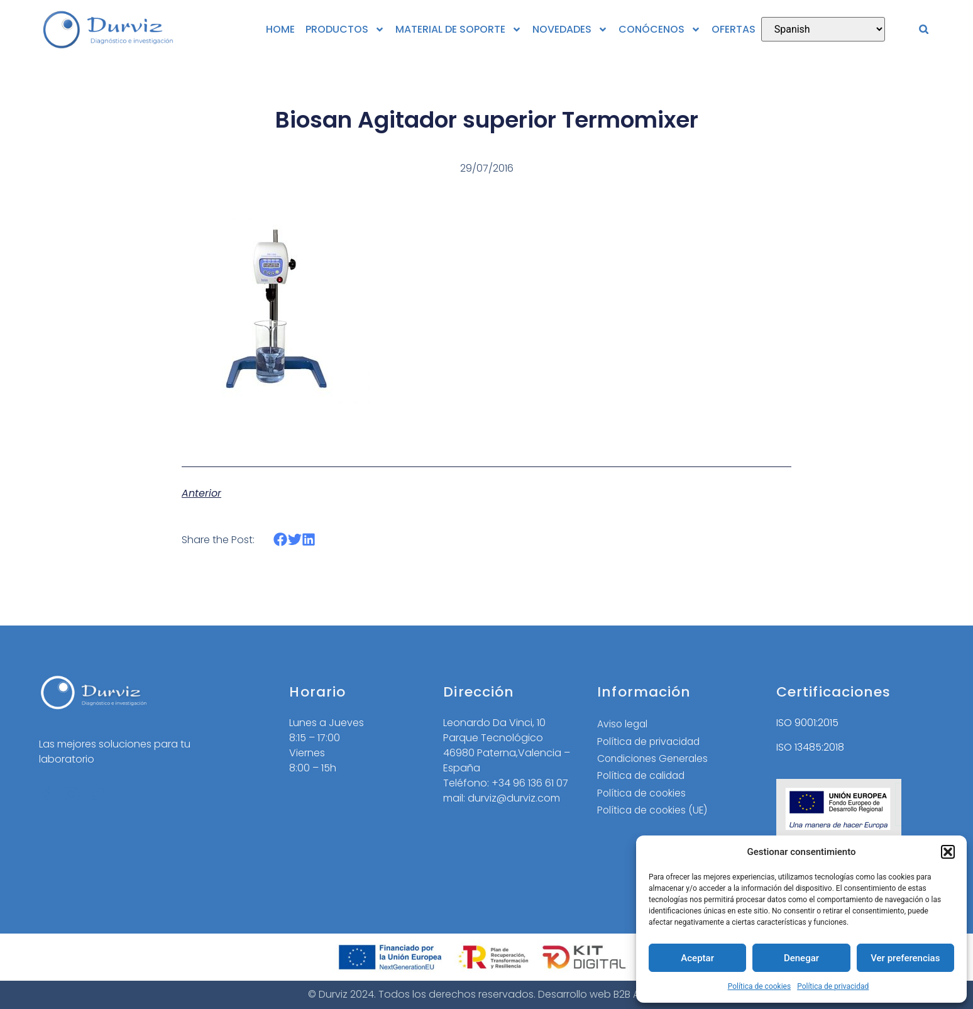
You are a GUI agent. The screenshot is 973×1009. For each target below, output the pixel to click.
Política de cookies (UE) (654, 812)
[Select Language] (823, 29)
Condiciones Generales (654, 759)
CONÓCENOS (659, 29)
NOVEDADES (570, 29)
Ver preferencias (905, 958)
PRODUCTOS (345, 29)
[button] (948, 852)
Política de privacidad (833, 986)
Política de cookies (759, 986)
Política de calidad (643, 776)
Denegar (801, 958)
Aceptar (697, 958)
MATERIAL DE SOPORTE (458, 29)
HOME (280, 29)
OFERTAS (734, 29)
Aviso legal (623, 724)
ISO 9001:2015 (807, 722)
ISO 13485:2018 (810, 747)
